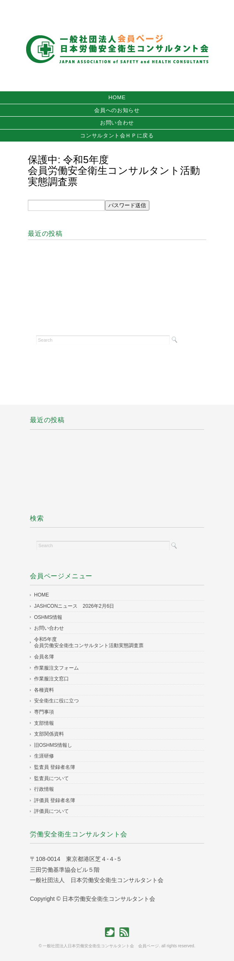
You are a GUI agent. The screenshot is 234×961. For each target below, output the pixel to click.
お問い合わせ (117, 123)
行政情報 (44, 789)
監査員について (51, 778)
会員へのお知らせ (116, 110)
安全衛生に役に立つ (61, 701)
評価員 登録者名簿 (54, 800)
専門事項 (44, 712)
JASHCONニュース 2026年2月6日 (74, 606)
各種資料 (44, 690)
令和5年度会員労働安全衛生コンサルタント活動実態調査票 (89, 642)
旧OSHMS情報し (53, 745)
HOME (117, 97)
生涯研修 (44, 756)
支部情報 (44, 723)
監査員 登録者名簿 (54, 767)
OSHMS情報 (48, 617)
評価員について (51, 811)
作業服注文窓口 (51, 679)
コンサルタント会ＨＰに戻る (117, 135)
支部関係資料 (49, 734)
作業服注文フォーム (56, 668)
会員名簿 (44, 657)
